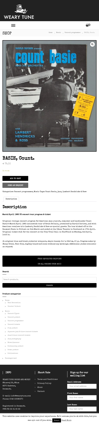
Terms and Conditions (47, 379)
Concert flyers (13, 313)
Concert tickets (14, 324)
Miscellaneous (13, 342)
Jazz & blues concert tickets (19, 335)
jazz (59, 192)
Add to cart (15, 179)
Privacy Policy (44, 383)
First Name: (72, 393)
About (40, 387)
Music (58, 32)
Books (7, 300)
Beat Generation (14, 303)
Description (11, 199)
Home (51, 32)
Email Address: (74, 382)
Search (49, 286)
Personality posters (15, 346)
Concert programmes (72, 32)
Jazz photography (14, 339)
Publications (13, 353)
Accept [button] (56, 420)
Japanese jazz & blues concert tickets (23, 332)
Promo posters (13, 350)
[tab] (11, 199)
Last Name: (72, 405)
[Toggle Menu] (13, 25)
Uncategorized (10, 358)
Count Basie (50, 192)
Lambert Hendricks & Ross (74, 192)
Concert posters (14, 317)
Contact (41, 391)
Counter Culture (14, 306)
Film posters (13, 328)
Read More (66, 420)
